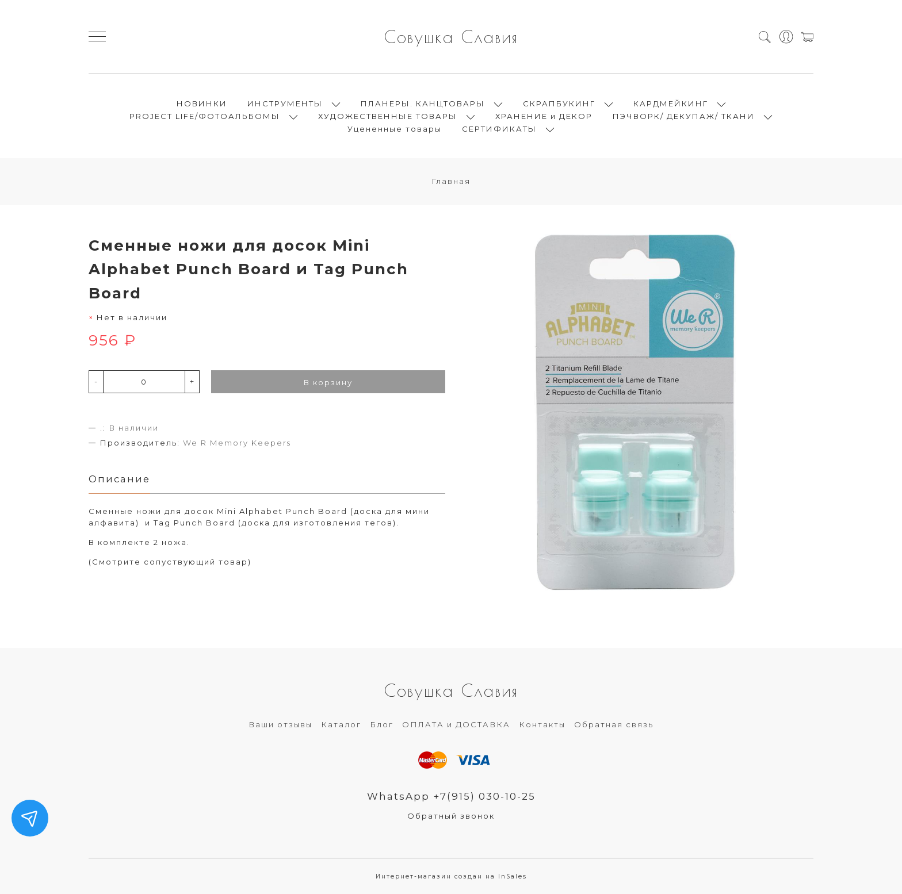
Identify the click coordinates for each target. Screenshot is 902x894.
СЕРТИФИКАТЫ (499, 128)
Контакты (542, 724)
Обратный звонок (451, 815)
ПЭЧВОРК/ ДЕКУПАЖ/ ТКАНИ (684, 116)
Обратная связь (613, 724)
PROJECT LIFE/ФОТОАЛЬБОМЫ (204, 116)
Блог (381, 724)
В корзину (328, 382)
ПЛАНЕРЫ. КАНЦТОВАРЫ (423, 103)
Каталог (341, 724)
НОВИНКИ (202, 103)
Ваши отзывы (280, 724)
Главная (451, 181)
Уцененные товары (394, 128)
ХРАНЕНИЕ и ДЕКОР (544, 116)
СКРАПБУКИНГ (559, 103)
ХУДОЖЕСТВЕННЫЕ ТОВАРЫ (387, 116)
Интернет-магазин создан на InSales (451, 876)
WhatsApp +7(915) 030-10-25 (451, 796)
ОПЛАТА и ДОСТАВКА (456, 724)
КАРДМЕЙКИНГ (670, 103)
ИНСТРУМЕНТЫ (285, 103)
